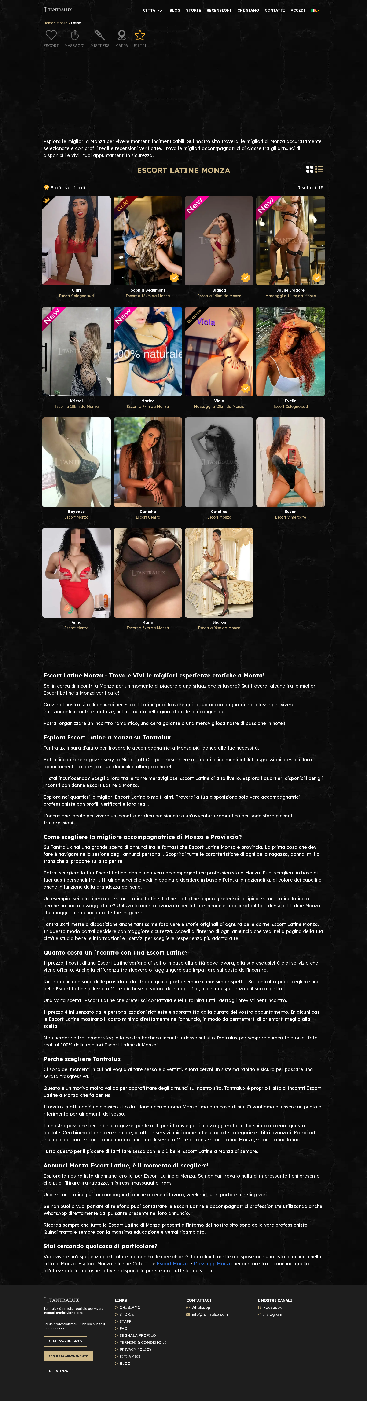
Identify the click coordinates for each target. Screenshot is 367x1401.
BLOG (125, 1363)
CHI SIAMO (130, 1307)
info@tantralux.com (210, 1314)
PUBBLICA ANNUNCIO (65, 1341)
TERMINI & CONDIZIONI (143, 1342)
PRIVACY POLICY (136, 1349)
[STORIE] (193, 10)
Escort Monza (172, 1263)
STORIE (127, 1314)
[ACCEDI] (298, 10)
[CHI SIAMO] (248, 10)
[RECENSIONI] (219, 10)
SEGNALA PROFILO (138, 1335)
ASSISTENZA (58, 1371)
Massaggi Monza (213, 1263)
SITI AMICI (130, 1356)
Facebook (272, 1307)
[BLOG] (175, 10)
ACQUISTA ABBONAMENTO (68, 1356)
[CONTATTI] (275, 10)
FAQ (123, 1328)
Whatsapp (200, 1307)
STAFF (125, 1321)
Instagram (272, 1314)
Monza (62, 23)
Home (48, 23)
